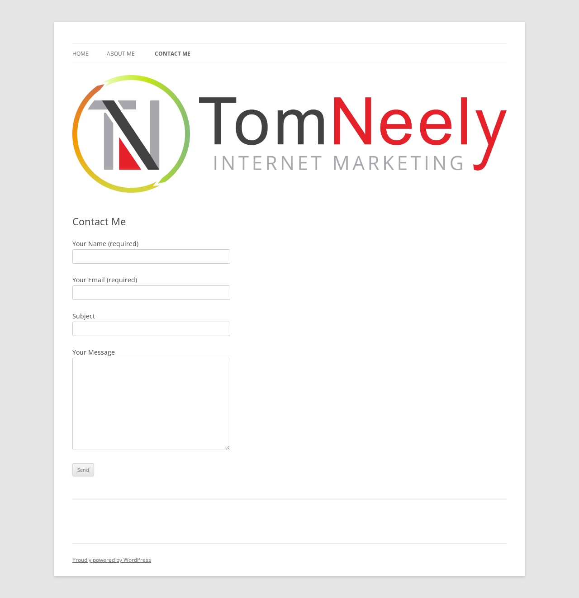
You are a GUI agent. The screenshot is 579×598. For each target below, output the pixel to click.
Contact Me (172, 53)
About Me (121, 53)
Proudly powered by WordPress (111, 560)
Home (80, 53)
